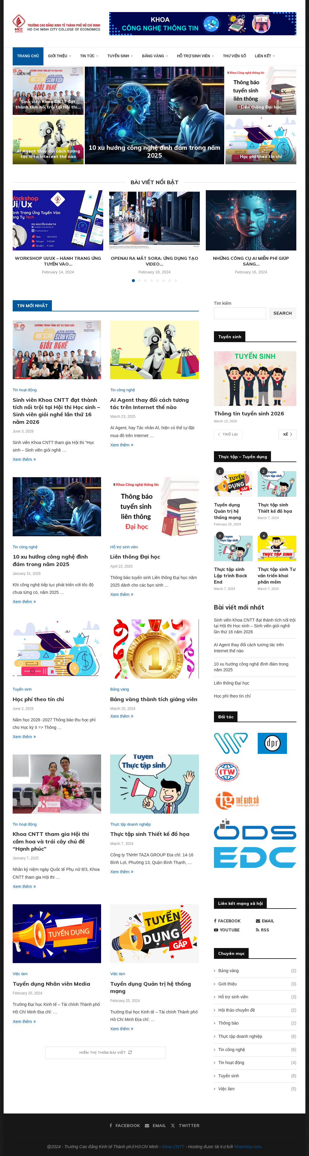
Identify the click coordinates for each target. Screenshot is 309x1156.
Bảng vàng (153, 56)
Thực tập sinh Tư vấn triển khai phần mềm (276, 575)
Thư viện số (234, 56)
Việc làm (257, 1089)
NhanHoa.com (247, 1146)
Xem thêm (24, 459)
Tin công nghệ (257, 1050)
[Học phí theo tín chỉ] (260, 140)
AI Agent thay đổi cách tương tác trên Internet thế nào (48, 153)
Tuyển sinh (118, 56)
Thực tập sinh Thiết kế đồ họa (150, 833)
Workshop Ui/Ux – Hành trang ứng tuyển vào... (58, 261)
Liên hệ (24, 74)
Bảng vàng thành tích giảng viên (153, 699)
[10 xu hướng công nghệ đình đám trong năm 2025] (154, 115)
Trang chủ (28, 56)
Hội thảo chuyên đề (257, 1010)
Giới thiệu (57, 56)
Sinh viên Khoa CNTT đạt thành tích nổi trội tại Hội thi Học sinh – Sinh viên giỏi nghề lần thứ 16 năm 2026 (56, 410)
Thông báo (257, 1023)
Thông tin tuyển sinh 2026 (249, 413)
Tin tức (87, 56)
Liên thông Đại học (261, 107)
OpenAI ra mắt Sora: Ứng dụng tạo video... (154, 261)
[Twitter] (284, 92)
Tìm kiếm (222, 303)
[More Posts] (105, 1053)
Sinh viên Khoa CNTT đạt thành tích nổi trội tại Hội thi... (48, 104)
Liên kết (263, 56)
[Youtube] (234, 930)
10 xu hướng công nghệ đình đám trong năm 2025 (154, 151)
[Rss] (276, 930)
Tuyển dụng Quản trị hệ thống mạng (227, 511)
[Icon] (233, 548)
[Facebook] (270, 92)
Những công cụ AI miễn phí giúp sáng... (251, 261)
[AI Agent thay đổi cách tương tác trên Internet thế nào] (48, 140)
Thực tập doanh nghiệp (257, 1037)
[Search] (293, 92)
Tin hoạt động (257, 1063)
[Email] (277, 92)
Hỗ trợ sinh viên (193, 56)
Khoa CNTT (173, 1146)
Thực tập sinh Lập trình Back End (230, 575)
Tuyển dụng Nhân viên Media (51, 983)
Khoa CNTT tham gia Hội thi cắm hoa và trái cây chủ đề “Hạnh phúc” (51, 841)
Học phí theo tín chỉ (261, 156)
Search (282, 313)
